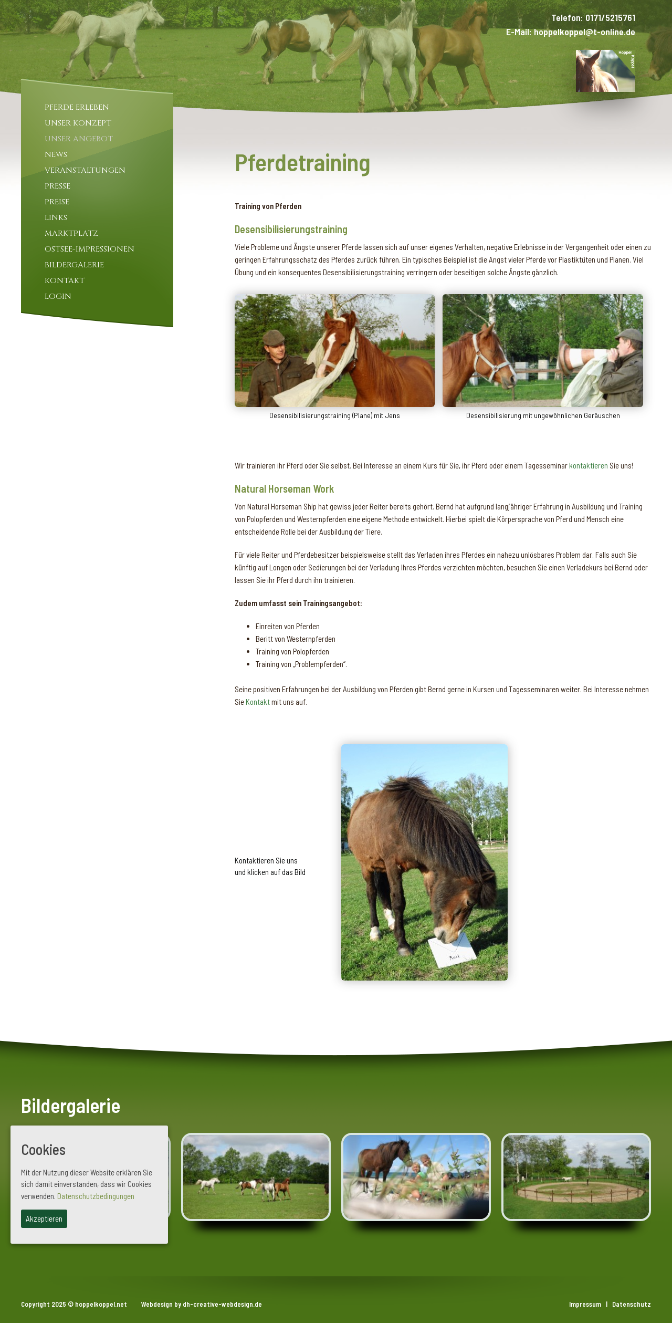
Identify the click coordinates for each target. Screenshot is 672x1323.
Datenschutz (631, 1304)
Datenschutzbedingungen (95, 1196)
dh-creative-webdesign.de (222, 1304)
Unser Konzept (78, 123)
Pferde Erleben (77, 107)
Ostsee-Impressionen (89, 249)
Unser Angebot (79, 138)
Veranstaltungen (85, 170)
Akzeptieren (44, 1218)
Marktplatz (71, 233)
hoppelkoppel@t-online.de (584, 31)
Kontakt (65, 280)
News (56, 154)
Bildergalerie (74, 264)
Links (56, 217)
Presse (57, 186)
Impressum (585, 1304)
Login (58, 296)
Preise (57, 201)
